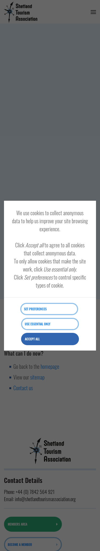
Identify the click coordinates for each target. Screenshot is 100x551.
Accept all (32, 339)
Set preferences (35, 309)
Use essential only (37, 324)
